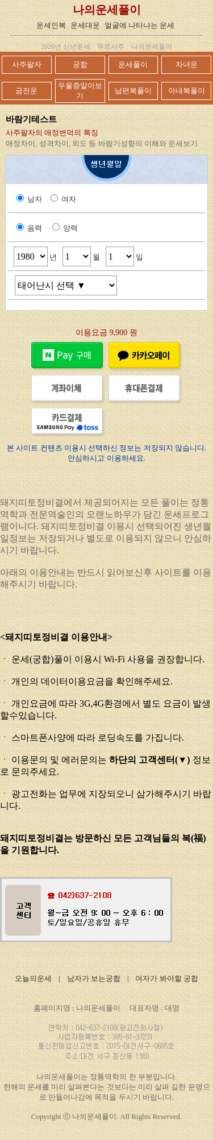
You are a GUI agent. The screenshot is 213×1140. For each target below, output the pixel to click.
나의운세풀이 (107, 9)
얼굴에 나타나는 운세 (140, 25)
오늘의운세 (33, 978)
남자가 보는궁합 (93, 978)
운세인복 (51, 25)
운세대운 (85, 25)
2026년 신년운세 (65, 47)
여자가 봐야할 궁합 (166, 978)
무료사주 (110, 47)
